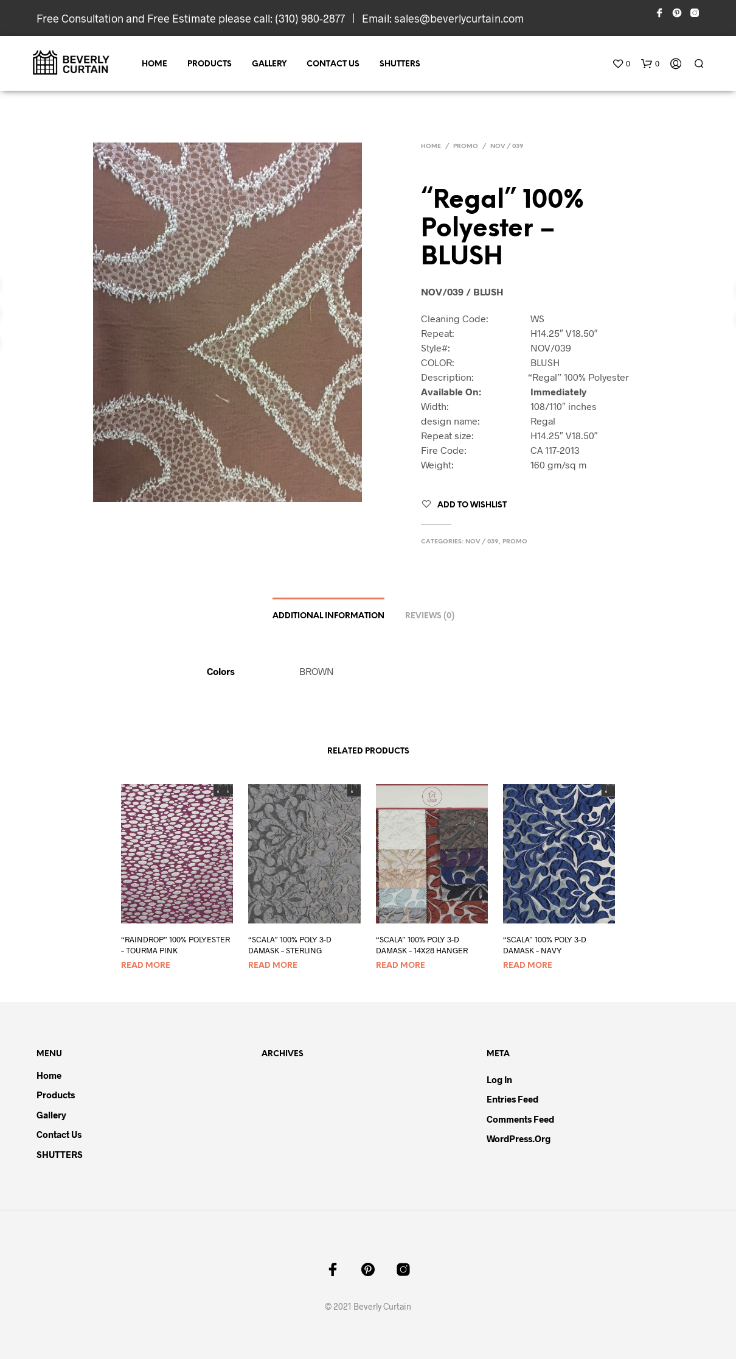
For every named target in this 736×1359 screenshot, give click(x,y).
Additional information (328, 616)
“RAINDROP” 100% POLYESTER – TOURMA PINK (175, 944)
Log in (499, 1079)
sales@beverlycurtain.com (459, 18)
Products (209, 64)
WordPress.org (518, 1138)
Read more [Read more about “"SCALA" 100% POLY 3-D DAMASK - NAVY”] (527, 966)
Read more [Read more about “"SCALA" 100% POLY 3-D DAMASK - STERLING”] (272, 966)
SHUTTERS (400, 64)
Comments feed (520, 1119)
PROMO (465, 146)
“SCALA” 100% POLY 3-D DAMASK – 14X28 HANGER (422, 944)
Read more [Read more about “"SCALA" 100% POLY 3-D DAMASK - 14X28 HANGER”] (400, 966)
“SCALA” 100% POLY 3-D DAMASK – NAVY (544, 944)
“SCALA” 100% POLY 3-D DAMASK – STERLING (290, 944)
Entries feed (512, 1098)
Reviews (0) (429, 616)
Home (154, 64)
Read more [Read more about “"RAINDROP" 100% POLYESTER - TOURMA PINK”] (145, 966)
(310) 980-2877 (310, 18)
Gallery (269, 64)
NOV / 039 (507, 146)
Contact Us (333, 64)
